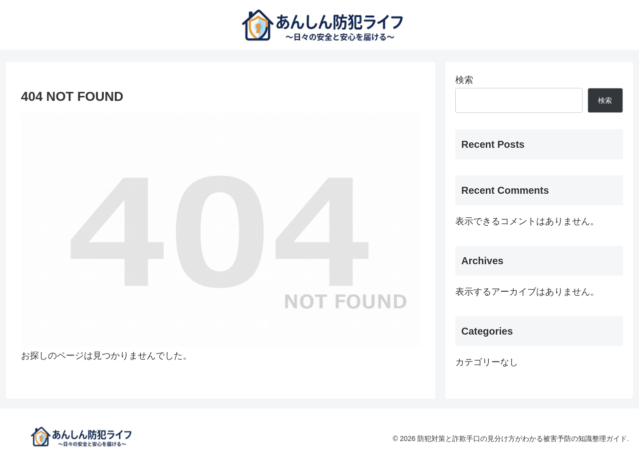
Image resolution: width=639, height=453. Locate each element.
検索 (464, 80)
